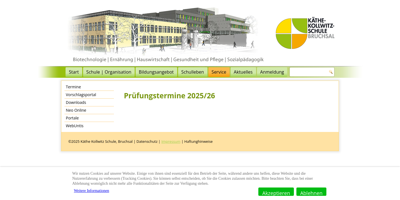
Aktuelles (243, 72)
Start (74, 72)
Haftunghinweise (198, 141)
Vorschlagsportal (81, 94)
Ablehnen (311, 193)
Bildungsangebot (156, 72)
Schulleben (192, 72)
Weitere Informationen (91, 191)
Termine (73, 86)
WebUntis (74, 125)
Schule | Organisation (108, 72)
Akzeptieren (276, 193)
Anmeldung (272, 72)
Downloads (76, 102)
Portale (72, 118)
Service (219, 72)
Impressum (171, 141)
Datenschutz (147, 141)
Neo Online (76, 110)
